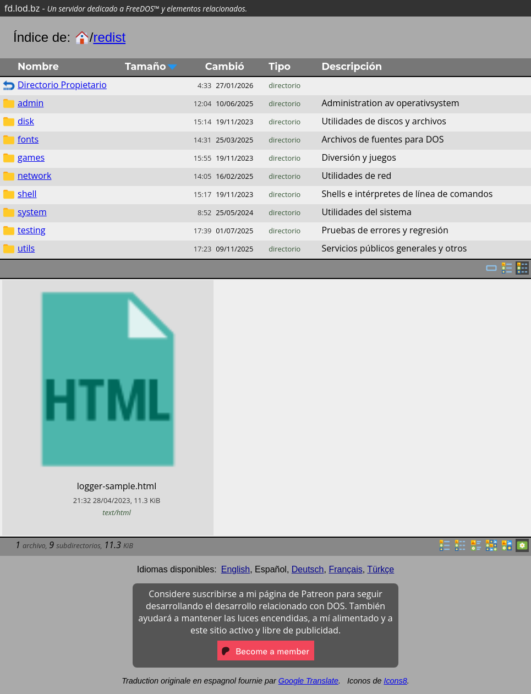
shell (27, 194)
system (32, 212)
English (235, 569)
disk (26, 121)
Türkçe (380, 569)
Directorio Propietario (62, 85)
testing (32, 230)
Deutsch (308, 569)
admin (30, 103)
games (31, 157)
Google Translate (308, 680)
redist (109, 37)
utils (26, 248)
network (34, 176)
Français (345, 569)
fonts (28, 139)
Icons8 (395, 680)
